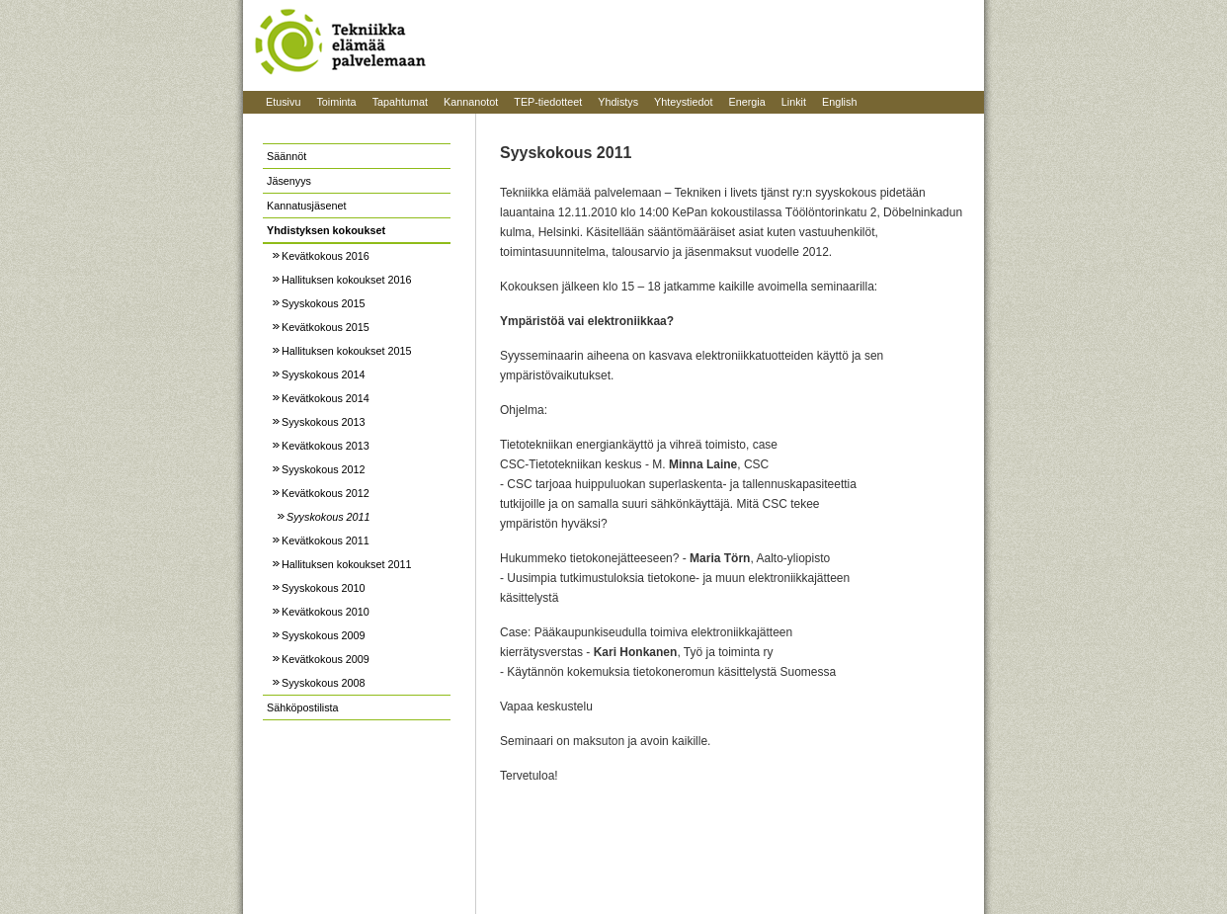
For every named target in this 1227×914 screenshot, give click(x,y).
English (839, 102)
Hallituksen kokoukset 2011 (346, 564)
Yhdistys (618, 102)
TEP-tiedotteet (548, 102)
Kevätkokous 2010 (325, 612)
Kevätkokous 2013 (325, 446)
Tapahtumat (400, 102)
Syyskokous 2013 (324, 422)
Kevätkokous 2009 (325, 659)
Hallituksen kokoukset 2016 (346, 280)
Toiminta (336, 102)
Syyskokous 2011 (328, 517)
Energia (747, 102)
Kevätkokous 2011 (325, 540)
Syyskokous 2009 (324, 635)
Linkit (793, 102)
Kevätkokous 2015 (325, 327)
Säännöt (286, 156)
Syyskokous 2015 (324, 303)
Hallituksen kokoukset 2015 (346, 351)
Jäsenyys (289, 181)
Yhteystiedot (683, 102)
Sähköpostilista (303, 707)
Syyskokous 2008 (324, 683)
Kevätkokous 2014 (325, 398)
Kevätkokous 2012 (325, 493)
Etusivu (283, 102)
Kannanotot (471, 102)
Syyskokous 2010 (324, 588)
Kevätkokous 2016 (325, 256)
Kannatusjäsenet (306, 205)
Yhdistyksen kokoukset (326, 230)
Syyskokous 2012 (324, 469)
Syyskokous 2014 (324, 374)
